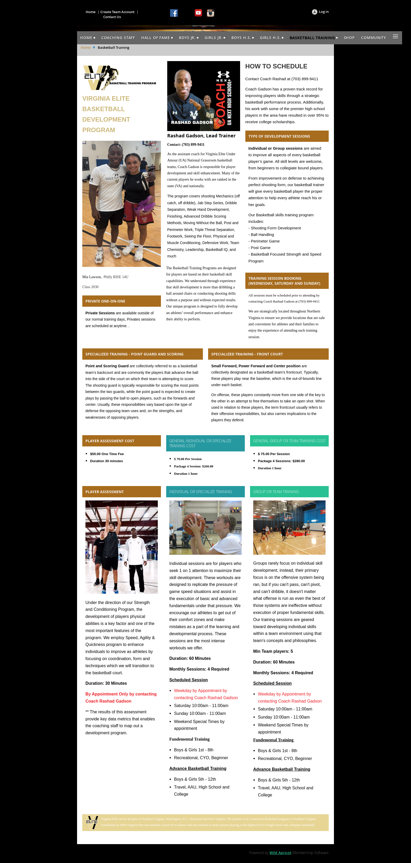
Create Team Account (117, 11)
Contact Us (112, 16)
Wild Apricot (280, 852)
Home (90, 11)
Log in (324, 11)
